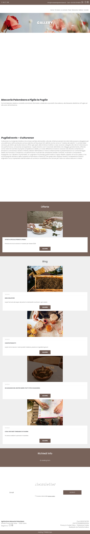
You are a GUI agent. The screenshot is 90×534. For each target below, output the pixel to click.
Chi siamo (58, 10)
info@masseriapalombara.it (56, 3)
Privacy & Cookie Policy (68, 525)
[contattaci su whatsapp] (82, 3)
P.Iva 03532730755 (83, 521)
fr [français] (5, 2)
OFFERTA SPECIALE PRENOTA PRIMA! (15, 239)
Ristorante (75, 10)
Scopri (45, 249)
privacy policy (51, 496)
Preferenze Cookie (83, 525)
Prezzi (69, 10)
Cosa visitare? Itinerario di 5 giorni (16, 431)
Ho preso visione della (45, 496)
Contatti (86, 10)
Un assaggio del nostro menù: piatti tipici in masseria (22, 388)
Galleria (80, 10)
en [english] (4, 2)
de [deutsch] (8, 2)
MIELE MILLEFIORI (10, 298)
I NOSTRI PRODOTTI (10, 343)
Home (52, 10)
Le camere (64, 10)
